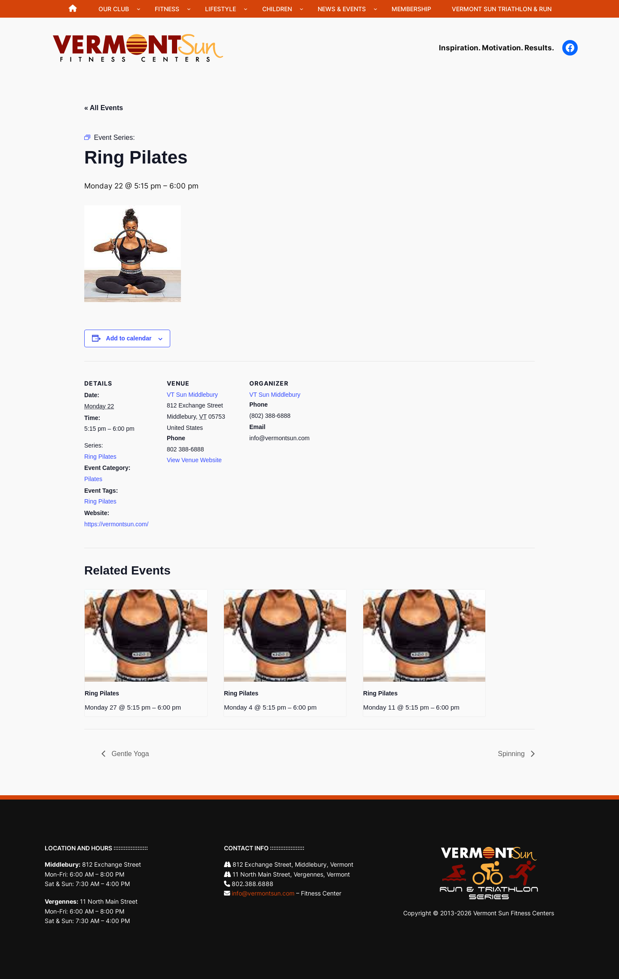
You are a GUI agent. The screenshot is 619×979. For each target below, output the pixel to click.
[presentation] (146, 635)
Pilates (93, 479)
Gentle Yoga (129, 753)
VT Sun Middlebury (192, 394)
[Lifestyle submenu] (246, 9)
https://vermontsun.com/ (116, 524)
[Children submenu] (301, 9)
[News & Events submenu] (375, 9)
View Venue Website (194, 460)
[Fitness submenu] (189, 9)
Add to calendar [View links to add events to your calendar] (129, 338)
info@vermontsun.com (263, 893)
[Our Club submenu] (139, 9)
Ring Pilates (100, 456)
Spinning (512, 753)
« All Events (103, 107)
